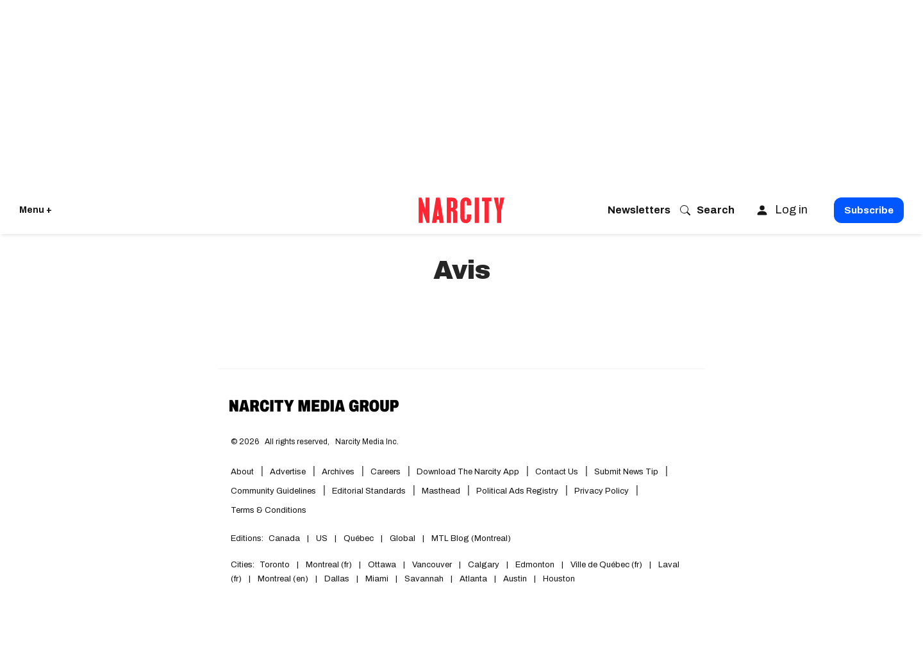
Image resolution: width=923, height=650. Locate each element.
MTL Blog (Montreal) (471, 538)
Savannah (424, 578)
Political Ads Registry (517, 491)
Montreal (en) (283, 578)
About (242, 471)
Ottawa (382, 564)
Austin (515, 578)
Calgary (483, 564)
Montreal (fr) (329, 564)
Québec (359, 538)
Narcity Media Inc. (367, 441)
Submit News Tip (626, 471)
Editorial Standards (369, 491)
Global (402, 538)
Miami (376, 578)
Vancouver (432, 564)
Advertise (288, 471)
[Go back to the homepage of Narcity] (461, 210)
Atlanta (473, 578)
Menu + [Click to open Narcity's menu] (35, 210)
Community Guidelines (273, 491)
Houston (559, 578)
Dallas (336, 578)
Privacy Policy (601, 491)
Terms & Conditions (268, 510)
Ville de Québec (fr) (606, 564)
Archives (338, 471)
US (322, 538)
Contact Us (556, 471)
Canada (284, 538)
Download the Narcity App (468, 471)
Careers (385, 471)
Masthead (441, 491)
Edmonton (534, 564)
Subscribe (869, 210)
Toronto (275, 564)
